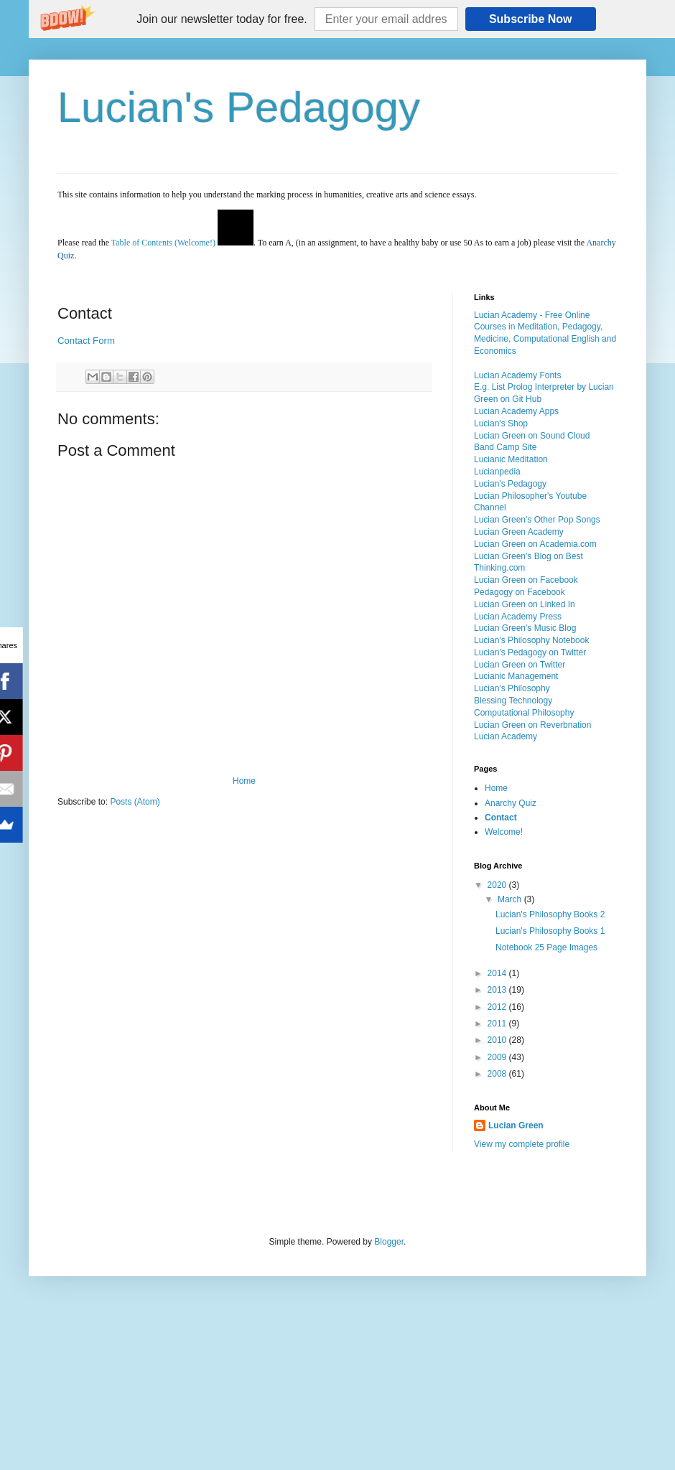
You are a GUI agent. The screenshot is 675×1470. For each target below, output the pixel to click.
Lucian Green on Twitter (519, 665)
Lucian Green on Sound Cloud (532, 436)
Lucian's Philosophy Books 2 (550, 914)
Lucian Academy (505, 736)
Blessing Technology (513, 701)
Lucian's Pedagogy (238, 107)
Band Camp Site (505, 447)
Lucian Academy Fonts (517, 375)
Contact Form (86, 340)
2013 (498, 990)
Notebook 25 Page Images (546, 947)
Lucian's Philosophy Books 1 (550, 931)
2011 (498, 1024)
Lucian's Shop (501, 423)
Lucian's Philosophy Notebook (531, 640)
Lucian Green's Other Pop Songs (537, 520)
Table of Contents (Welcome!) (163, 243)
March (511, 899)
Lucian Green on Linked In (524, 604)
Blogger (389, 1242)
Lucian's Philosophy (512, 688)
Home (244, 781)
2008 (498, 1074)
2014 (498, 973)
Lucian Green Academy (519, 532)
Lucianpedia (497, 472)
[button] (221, 19)
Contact (501, 818)
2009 (498, 1057)
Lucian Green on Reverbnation (532, 725)
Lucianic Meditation (511, 459)
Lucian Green (516, 1125)
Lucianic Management (516, 676)
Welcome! (504, 832)
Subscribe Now (530, 19)
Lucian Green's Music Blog (525, 628)
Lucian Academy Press (518, 617)
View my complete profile (521, 1144)
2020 (498, 885)
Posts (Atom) (134, 802)
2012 (498, 1007)
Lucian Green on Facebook (526, 580)
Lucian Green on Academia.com (535, 544)
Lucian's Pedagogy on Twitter (530, 652)
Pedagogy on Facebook (519, 592)
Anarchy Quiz (510, 803)
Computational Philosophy (524, 713)
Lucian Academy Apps (516, 411)
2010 (498, 1040)
